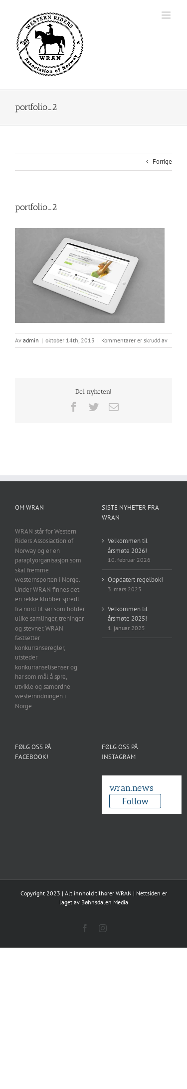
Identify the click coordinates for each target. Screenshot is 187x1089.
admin (31, 340)
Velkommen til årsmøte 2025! (128, 614)
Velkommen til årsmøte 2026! (128, 546)
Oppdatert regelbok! (135, 579)
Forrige (162, 161)
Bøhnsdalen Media (104, 902)
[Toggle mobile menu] (167, 15)
